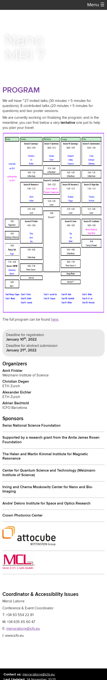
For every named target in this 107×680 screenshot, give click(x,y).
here (54, 319)
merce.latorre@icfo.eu (23, 628)
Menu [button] (96, 5)
